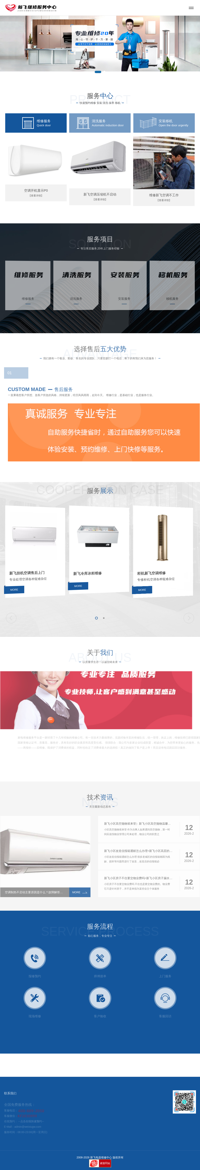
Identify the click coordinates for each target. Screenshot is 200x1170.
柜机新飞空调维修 (163, 579)
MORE (34, 603)
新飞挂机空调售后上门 (35, 578)
